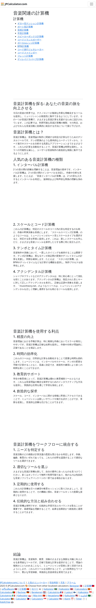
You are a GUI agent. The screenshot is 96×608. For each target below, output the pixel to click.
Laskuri (69, 592)
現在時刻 (53, 582)
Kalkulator (64, 589)
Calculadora (81, 589)
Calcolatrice (6, 595)
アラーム (71, 582)
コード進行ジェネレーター (30, 49)
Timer (79, 598)
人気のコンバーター (37, 582)
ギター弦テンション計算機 (30, 23)
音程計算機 (23, 29)
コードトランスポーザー (29, 39)
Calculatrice (54, 592)
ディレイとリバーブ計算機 (30, 59)
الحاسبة (83, 595)
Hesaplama (53, 595)
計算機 (88, 585)
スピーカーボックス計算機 (30, 36)
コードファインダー (27, 52)
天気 (62, 582)
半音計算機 (23, 33)
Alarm (67, 598)
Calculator (5, 598)
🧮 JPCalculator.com (14, 4)
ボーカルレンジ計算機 (28, 42)
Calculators (37, 598)
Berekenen (36, 592)
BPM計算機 (23, 46)
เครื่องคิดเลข (8, 589)
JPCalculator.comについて (12, 582)
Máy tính (37, 595)
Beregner (74, 585)
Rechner (22, 592)
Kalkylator (49, 589)
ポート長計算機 (25, 26)
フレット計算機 (25, 55)
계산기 (34, 589)
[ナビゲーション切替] (91, 4)
